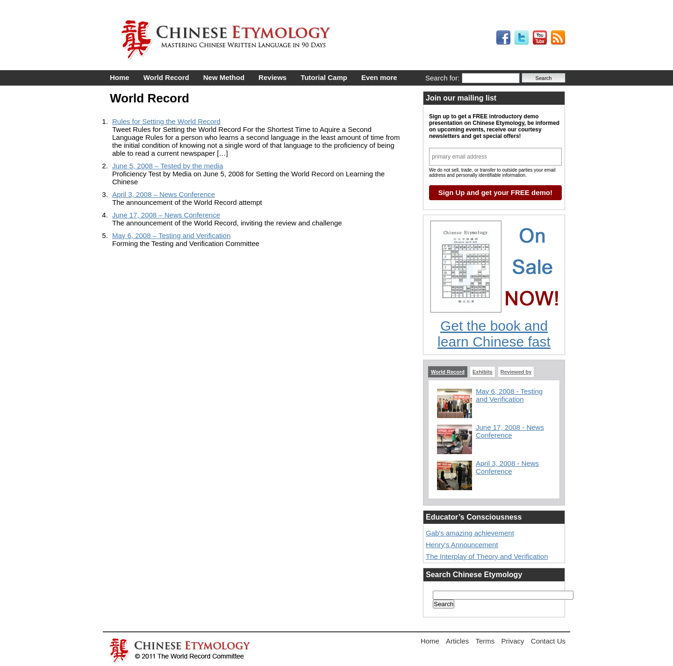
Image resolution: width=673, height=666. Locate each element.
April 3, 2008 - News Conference (507, 467)
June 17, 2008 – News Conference (166, 215)
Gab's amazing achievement (470, 533)
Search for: (442, 78)
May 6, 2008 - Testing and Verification (509, 395)
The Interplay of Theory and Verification (487, 556)
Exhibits (483, 372)
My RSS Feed (558, 37)
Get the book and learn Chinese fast (494, 333)
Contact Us (548, 641)
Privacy (512, 641)
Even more (379, 77)
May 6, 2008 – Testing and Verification (171, 235)
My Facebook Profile (503, 37)
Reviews (272, 77)
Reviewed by (516, 372)
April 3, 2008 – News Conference (163, 194)
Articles (457, 641)
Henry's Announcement (462, 545)
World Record (166, 77)
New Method (223, 77)
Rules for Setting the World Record (166, 121)
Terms (484, 641)
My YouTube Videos (539, 37)
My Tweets (521, 37)
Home (119, 77)
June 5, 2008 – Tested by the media (167, 166)
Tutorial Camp (324, 77)
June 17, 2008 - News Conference (510, 431)
